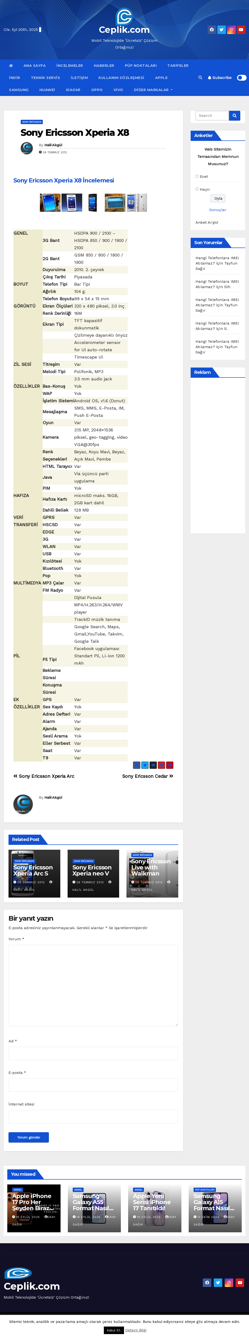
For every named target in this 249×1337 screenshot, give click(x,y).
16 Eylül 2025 (28, 1217)
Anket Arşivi (207, 222)
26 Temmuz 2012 (31, 882)
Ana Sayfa (35, 65)
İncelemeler (69, 65)
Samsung (19, 90)
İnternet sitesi (21, 1104)
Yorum (16, 939)
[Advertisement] (222, 455)
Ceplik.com (124, 29)
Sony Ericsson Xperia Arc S (33, 870)
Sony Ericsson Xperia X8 (75, 132)
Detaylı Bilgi (135, 1330)
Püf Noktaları (141, 65)
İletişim (79, 78)
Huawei (47, 90)
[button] (200, 77)
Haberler (104, 65)
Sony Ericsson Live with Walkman (150, 867)
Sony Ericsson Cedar (147, 776)
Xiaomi (73, 90)
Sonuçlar (217, 209)
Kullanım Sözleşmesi (121, 78)
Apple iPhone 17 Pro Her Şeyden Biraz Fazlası (31, 1205)
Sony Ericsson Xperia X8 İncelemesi (63, 180)
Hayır (205, 189)
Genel (18, 1189)
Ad (13, 1041)
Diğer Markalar (153, 90)
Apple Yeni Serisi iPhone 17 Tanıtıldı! (151, 1202)
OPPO (97, 90)
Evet (204, 176)
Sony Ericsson (31, 121)
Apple (161, 78)
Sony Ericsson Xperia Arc (43, 776)
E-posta (17, 1072)
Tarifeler (178, 65)
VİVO (118, 90)
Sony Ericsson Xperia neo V (92, 870)
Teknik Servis (45, 78)
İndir (14, 78)
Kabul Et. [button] (114, 1330)
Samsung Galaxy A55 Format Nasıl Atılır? (91, 1205)
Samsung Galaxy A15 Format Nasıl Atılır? (212, 1205)
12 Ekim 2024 (208, 1217)
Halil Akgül (53, 145)
